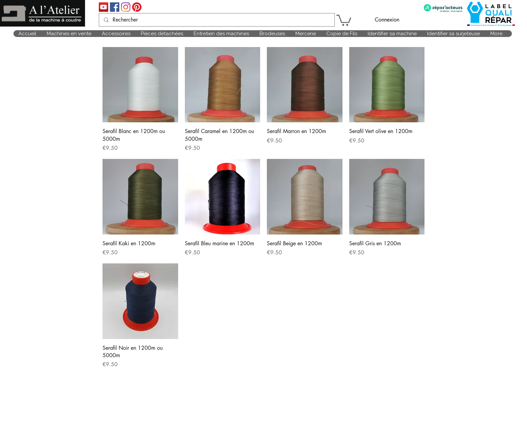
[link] (343, 19)
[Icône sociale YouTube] (103, 7)
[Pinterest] (136, 7)
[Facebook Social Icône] (114, 7)
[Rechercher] (216, 19)
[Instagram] (125, 7)
